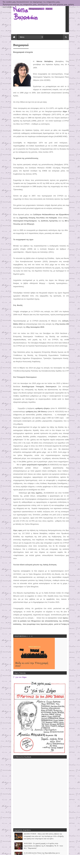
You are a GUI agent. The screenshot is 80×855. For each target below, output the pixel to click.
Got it (49, 9)
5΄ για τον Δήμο (14, 594)
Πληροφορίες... (36, 9)
